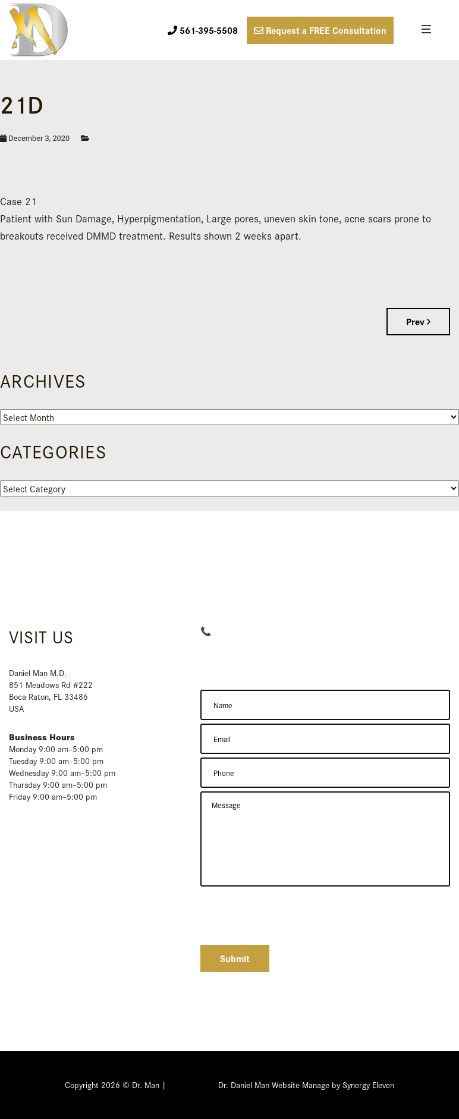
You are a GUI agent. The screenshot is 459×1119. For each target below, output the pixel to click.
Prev (418, 321)
